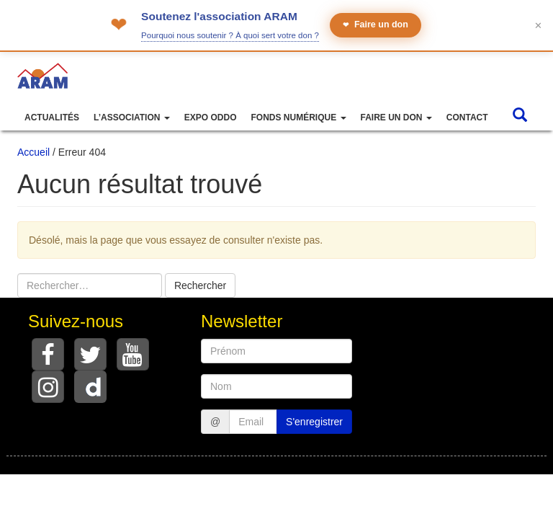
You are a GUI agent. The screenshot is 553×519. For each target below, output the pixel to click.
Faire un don (375, 24)
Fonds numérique (298, 117)
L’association (132, 117)
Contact (467, 117)
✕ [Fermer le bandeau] (538, 25)
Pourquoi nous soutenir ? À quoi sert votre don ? (230, 35)
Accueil (33, 152)
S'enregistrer (314, 421)
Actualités (51, 117)
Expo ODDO (210, 117)
